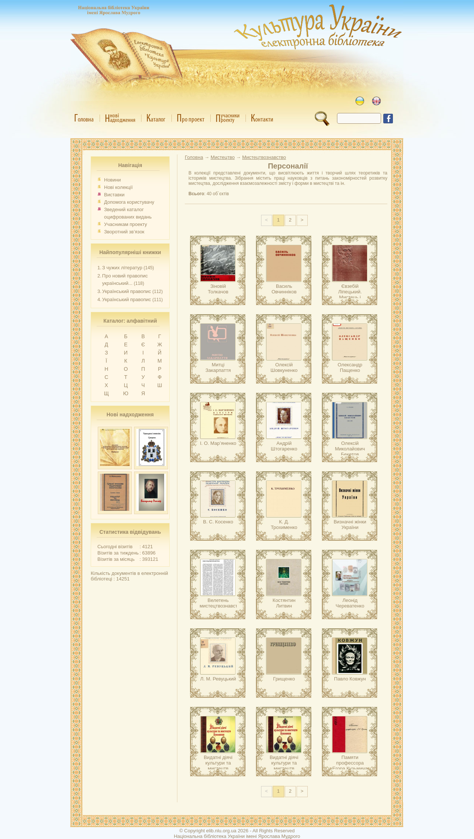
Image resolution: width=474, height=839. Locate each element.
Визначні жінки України (350, 524)
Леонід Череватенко (350, 603)
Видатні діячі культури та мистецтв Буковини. (218, 766)
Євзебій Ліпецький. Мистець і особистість (350, 294)
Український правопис (126, 291)
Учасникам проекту (125, 224)
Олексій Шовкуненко (283, 367)
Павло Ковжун (350, 679)
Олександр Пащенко (350, 367)
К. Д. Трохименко (284, 524)
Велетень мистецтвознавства (221, 603)
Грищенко (284, 679)
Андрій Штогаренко (284, 446)
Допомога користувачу (129, 202)
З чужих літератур (122, 267)
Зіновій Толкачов (218, 288)
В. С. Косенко (218, 522)
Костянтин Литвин (284, 603)
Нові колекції (118, 187)
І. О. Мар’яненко (218, 443)
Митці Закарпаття (218, 367)
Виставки (114, 194)
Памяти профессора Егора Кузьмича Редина (349, 766)
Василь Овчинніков (284, 288)
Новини (112, 180)
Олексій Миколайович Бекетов (350, 448)
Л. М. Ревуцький (218, 679)
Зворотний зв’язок (124, 231)
